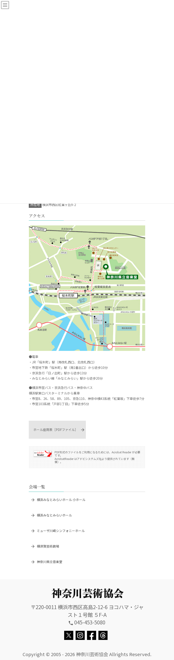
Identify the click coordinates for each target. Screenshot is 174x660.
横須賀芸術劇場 (48, 546)
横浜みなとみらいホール (54, 515)
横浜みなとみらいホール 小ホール (61, 499)
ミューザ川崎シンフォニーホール (61, 530)
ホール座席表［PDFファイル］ (55, 429)
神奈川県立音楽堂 (49, 561)
